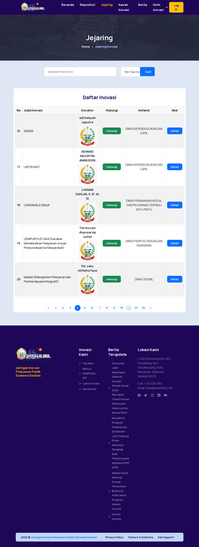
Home (85, 47)
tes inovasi (87, 389)
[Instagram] (152, 395)
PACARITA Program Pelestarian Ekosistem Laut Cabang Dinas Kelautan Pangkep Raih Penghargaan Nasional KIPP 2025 (118, 442)
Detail (175, 131)
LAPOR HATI (32, 167)
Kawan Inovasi (114, 516)
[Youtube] (165, 395)
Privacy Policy (114, 537)
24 (136, 307)
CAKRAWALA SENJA (37, 205)
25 (143, 307)
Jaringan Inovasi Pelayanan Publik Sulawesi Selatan (64, 537)
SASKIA (28, 131)
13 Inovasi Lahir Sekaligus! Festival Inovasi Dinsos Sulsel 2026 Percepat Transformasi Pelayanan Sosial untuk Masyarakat (118, 388)
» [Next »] (151, 307)
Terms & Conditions (140, 537)
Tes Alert (86, 363)
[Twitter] (145, 395)
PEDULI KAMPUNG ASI (87, 373)
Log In (176, 7)
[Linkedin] (158, 395)
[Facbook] (139, 395)
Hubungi (111, 131)
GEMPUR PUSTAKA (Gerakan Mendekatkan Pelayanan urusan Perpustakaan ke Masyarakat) (45, 243)
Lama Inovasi (89, 383)
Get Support (166, 537)
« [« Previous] (48, 307)
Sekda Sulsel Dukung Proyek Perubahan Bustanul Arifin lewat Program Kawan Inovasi (118, 490)
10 (121, 307)
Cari (148, 72)
